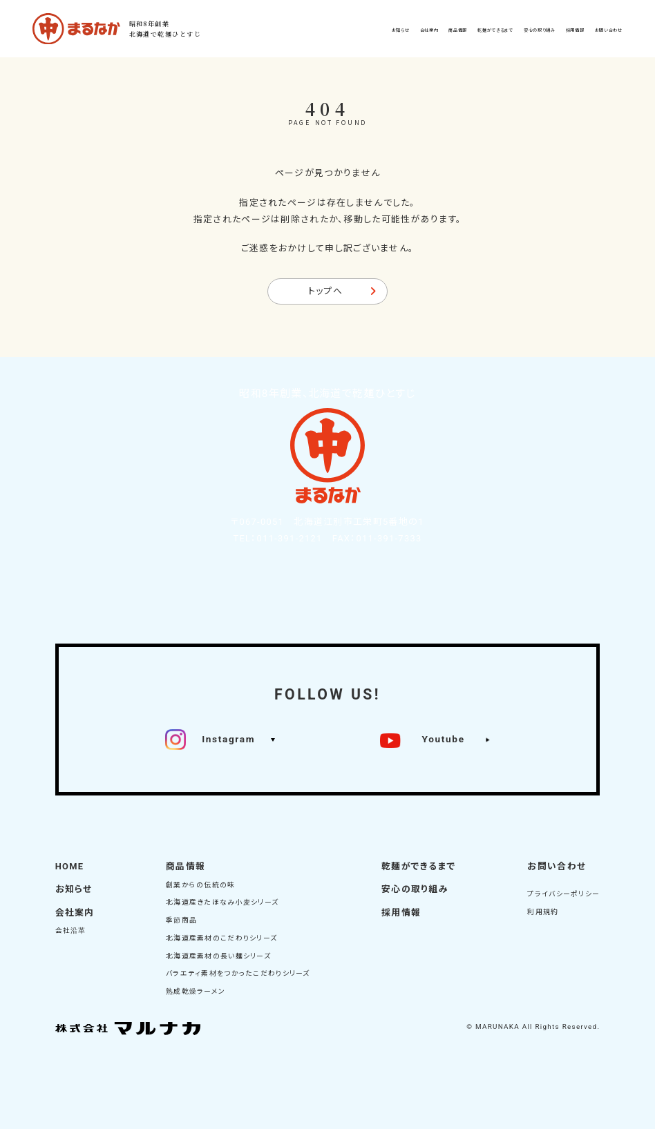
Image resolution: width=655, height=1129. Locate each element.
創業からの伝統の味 (201, 885)
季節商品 (181, 920)
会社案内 (75, 912)
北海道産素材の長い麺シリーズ (218, 956)
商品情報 (185, 866)
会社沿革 (70, 930)
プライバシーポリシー (563, 894)
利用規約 (542, 912)
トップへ (325, 291)
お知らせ (74, 889)
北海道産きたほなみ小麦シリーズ (222, 902)
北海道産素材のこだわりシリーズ (221, 938)
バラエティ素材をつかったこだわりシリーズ (238, 973)
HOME (69, 866)
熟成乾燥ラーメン (195, 991)
